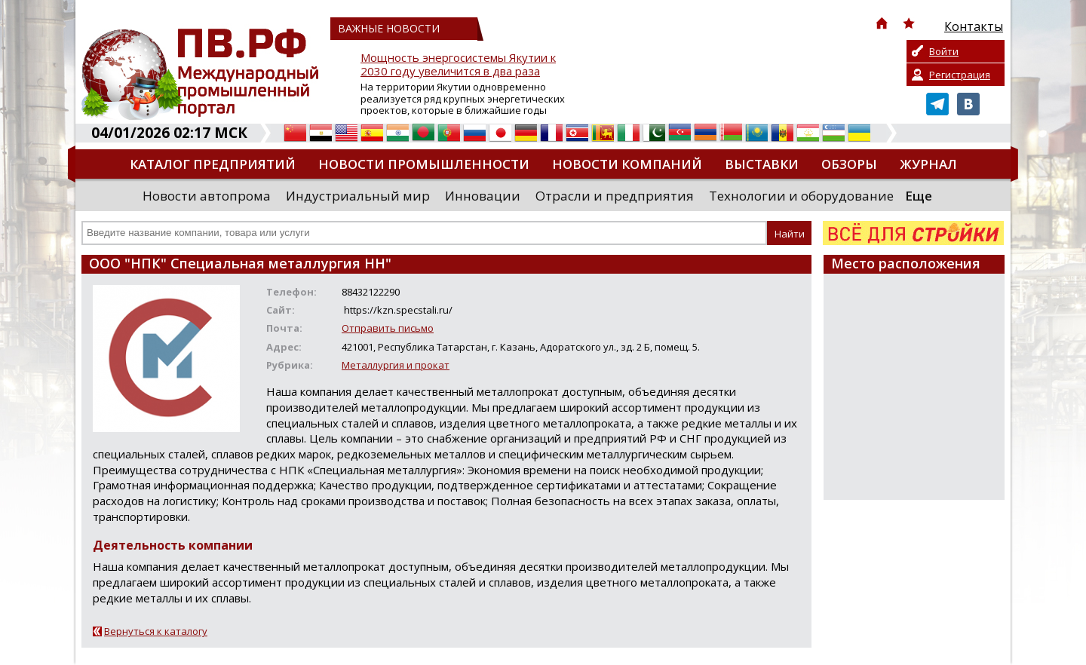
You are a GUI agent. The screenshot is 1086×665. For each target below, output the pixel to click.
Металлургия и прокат (395, 365)
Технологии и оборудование (801, 195)
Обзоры (849, 164)
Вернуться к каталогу (155, 631)
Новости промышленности (423, 164)
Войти (944, 51)
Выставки (762, 164)
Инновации (482, 195)
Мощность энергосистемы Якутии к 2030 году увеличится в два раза (458, 64)
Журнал (928, 164)
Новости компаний (627, 164)
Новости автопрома (207, 195)
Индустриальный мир (358, 195)
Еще (918, 195)
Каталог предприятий (213, 164)
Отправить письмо (388, 328)
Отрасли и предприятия (614, 195)
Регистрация (959, 74)
